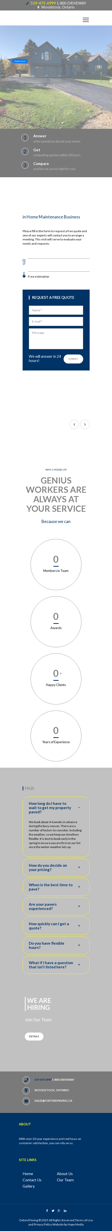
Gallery (29, 1186)
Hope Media (76, 1224)
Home (28, 1173)
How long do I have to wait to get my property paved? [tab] (56, 807)
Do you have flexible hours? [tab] (56, 945)
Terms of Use (84, 1220)
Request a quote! (20, 61)
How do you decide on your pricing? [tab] (56, 867)
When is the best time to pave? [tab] (56, 887)
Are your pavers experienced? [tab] (56, 906)
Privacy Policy (43, 1224)
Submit (73, 358)
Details (34, 1036)
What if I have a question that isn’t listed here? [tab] (56, 965)
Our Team (65, 1180)
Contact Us (32, 1180)
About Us (65, 1173)
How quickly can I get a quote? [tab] (56, 926)
